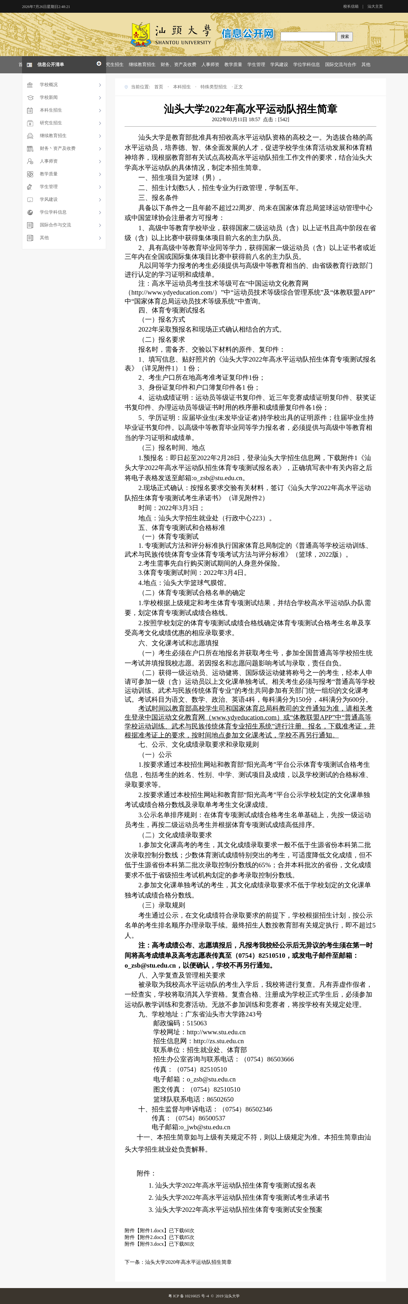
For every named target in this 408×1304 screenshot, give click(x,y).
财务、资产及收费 (178, 64)
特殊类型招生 (213, 86)
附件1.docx (152, 1230)
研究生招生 (112, 64)
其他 (365, 64)
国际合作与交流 (55, 225)
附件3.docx (152, 1244)
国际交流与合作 (340, 64)
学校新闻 (49, 97)
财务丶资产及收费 (58, 148)
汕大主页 (375, 6)
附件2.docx (152, 1237)
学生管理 (256, 64)
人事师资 (210, 64)
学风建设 (279, 64)
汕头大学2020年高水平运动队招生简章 (188, 1262)
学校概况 (49, 84)
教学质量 (233, 64)
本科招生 (182, 86)
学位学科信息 (306, 64)
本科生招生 (51, 110)
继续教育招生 (142, 64)
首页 (158, 86)
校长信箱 (351, 6)
